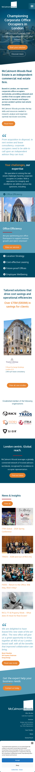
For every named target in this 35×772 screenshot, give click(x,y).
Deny (17, 765)
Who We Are (29, 713)
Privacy (21, 769)
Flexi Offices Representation (26, 726)
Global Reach (29, 738)
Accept (17, 760)
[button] (32, 743)
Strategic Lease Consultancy (26, 722)
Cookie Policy (14, 769)
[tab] (17, 194)
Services (30, 719)
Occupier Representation (27, 724)
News (31, 734)
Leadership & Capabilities (27, 715)
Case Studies (29, 730)
